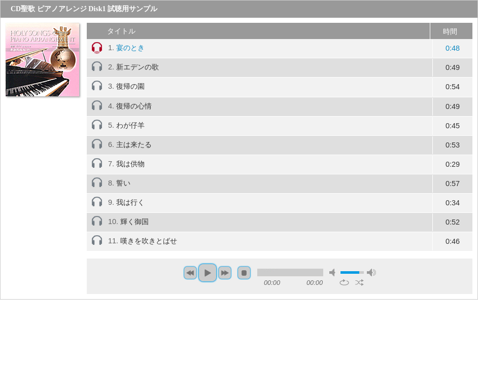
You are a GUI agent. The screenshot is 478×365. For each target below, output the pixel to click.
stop (244, 273)
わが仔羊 (130, 125)
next (225, 273)
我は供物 (130, 164)
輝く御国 (134, 221)
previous (190, 273)
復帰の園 (130, 86)
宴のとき (130, 48)
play (207, 273)
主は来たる (134, 144)
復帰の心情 (134, 106)
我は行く (130, 202)
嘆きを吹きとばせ (148, 241)
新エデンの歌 (137, 67)
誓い (123, 183)
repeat (344, 282)
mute (333, 272)
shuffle (359, 282)
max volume (371, 272)
